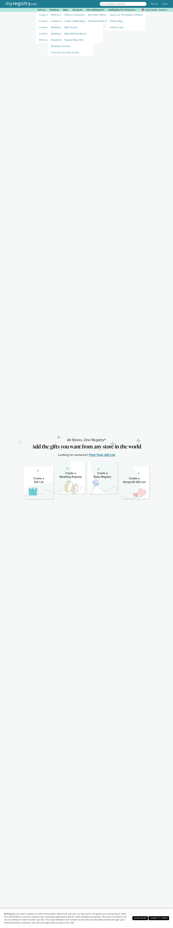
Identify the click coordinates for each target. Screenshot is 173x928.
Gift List (41, 10)
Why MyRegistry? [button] (95, 10)
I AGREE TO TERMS (159, 918)
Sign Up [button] (154, 3)
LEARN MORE (140, 918)
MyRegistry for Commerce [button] (122, 10)
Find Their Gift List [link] (102, 454)
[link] (39, 482)
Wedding (54, 10)
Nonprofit (77, 10)
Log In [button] (165, 3)
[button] (144, 3)
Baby (65, 10)
